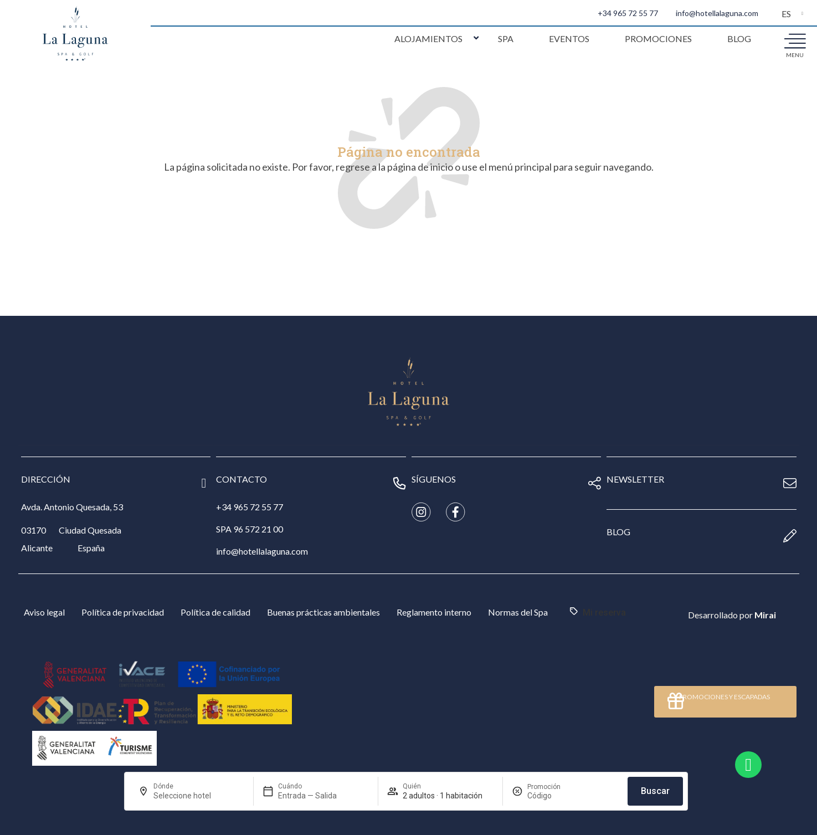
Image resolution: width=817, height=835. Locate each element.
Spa (505, 38)
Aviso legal (44, 612)
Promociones (658, 38)
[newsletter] (790, 483)
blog (618, 531)
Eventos (569, 38)
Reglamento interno (434, 612)
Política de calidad (215, 612)
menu (795, 55)
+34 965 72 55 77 (628, 13)
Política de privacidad (122, 612)
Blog (739, 38)
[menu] (795, 40)
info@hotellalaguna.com (717, 13)
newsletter (635, 479)
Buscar (655, 791)
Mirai (765, 614)
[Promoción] (553, 795)
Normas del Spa (518, 612)
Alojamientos (428, 38)
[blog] (790, 535)
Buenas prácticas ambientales (323, 612)
